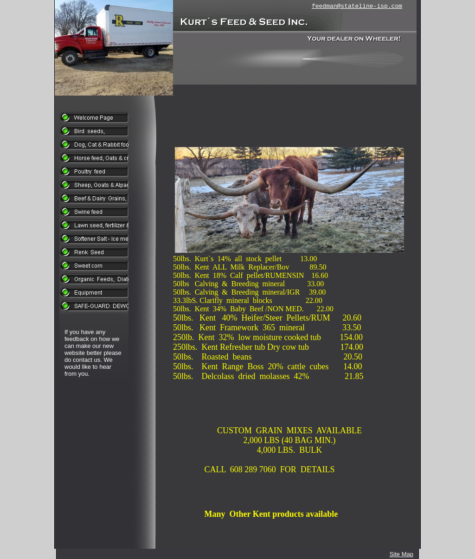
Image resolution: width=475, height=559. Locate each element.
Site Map (401, 554)
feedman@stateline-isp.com (357, 6)
